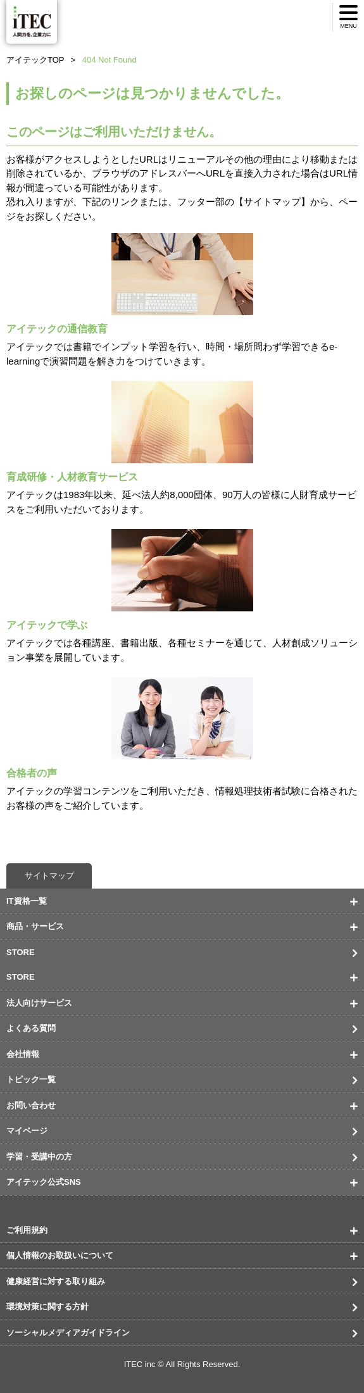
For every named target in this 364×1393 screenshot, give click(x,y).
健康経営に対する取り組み (55, 1281)
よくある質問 (31, 1028)
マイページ (26, 1130)
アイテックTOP (35, 60)
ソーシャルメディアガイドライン (68, 1332)
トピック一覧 (31, 1079)
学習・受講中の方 (39, 1156)
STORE (20, 952)
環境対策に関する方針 (47, 1306)
